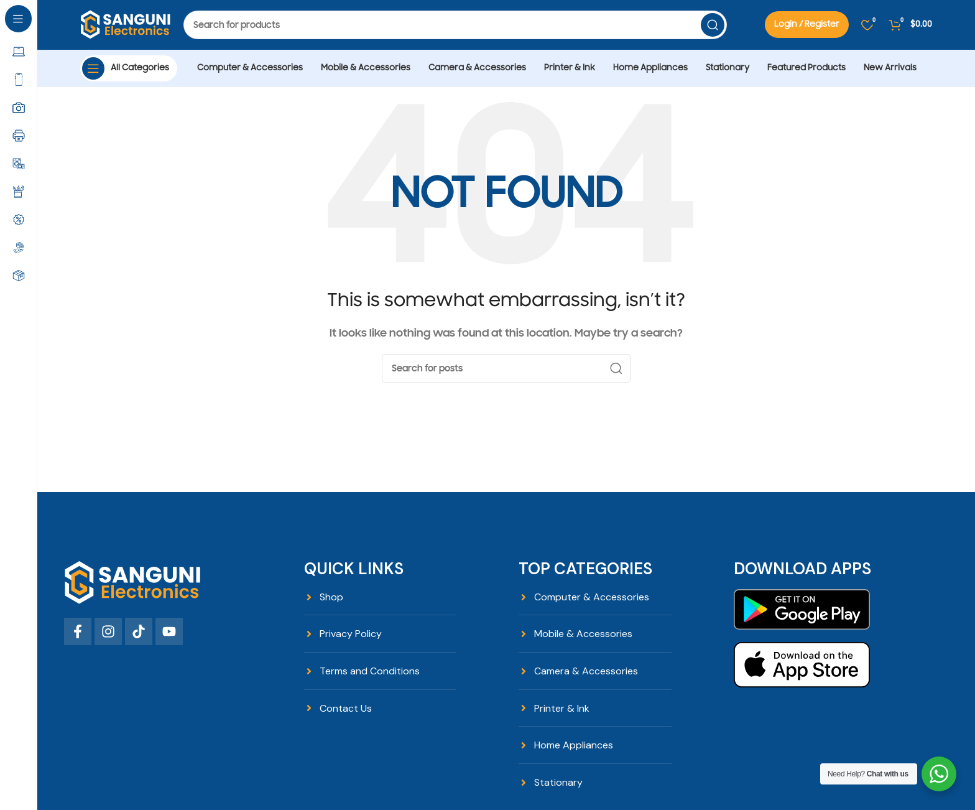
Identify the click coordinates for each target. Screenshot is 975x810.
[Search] (455, 25)
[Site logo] (125, 24)
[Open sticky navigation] (128, 68)
